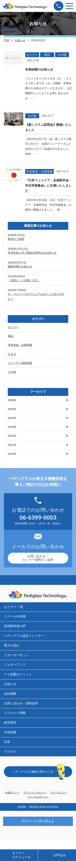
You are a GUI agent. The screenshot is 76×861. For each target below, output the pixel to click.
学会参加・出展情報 (20, 344)
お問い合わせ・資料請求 (21, 703)
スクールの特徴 (15, 616)
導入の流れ (11, 645)
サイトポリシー (58, 792)
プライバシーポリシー (35, 792)
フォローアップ (15, 664)
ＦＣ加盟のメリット (18, 674)
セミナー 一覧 (13, 606)
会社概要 (10, 693)
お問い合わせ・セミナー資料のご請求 (38, 558)
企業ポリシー (12, 792)
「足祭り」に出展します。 (24, 280)
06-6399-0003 (38, 518)
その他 (12, 371)
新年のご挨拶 (16, 238)
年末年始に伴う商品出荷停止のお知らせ (32, 252)
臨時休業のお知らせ (20, 266)
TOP (7, 40)
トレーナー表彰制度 (20, 363)
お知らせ (20, 40)
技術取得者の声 (15, 626)
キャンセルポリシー (38, 796)
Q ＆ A (12, 354)
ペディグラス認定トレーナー (24, 635)
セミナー (13, 327)
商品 (10, 336)
